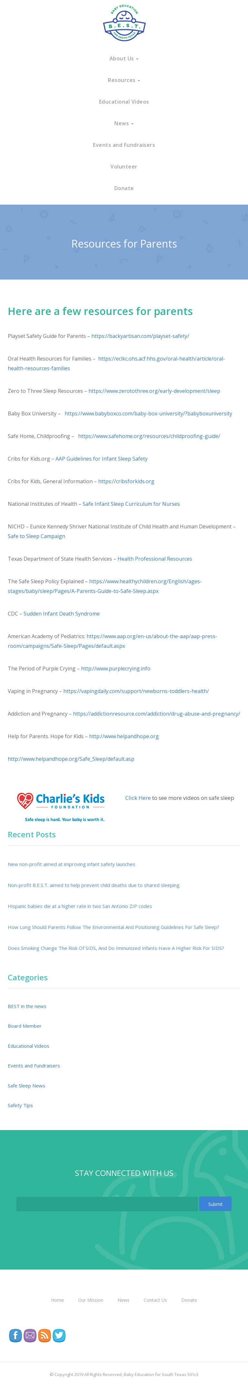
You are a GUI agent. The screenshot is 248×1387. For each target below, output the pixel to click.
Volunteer (124, 166)
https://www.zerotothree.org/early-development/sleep (154, 390)
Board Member (25, 1026)
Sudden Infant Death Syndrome (62, 613)
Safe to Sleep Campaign (36, 536)
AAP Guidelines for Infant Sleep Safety (102, 458)
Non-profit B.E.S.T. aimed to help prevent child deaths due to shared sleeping (94, 885)
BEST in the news (27, 1006)
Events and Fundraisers (124, 144)
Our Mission (90, 1300)
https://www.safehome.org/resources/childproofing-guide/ (148, 436)
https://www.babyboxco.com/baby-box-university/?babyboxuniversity (147, 413)
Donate (124, 188)
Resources (124, 80)
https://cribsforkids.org (126, 481)
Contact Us (155, 1300)
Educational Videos (124, 101)
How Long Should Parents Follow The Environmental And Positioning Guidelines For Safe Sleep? (113, 927)
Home (57, 1300)
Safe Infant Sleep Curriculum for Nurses (131, 503)
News (124, 123)
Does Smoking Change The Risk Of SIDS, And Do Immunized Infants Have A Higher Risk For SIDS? (116, 948)
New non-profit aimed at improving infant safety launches (71, 864)
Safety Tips (20, 1105)
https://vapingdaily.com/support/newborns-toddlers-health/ (136, 691)
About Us (124, 58)
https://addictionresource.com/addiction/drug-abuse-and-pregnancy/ (156, 713)
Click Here (138, 797)
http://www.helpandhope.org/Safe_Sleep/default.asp (71, 758)
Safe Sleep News (26, 1085)
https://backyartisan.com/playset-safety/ (140, 336)
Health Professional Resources (155, 558)
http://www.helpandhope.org (124, 736)
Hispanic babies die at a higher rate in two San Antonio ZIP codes (80, 906)
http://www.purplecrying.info (115, 668)
